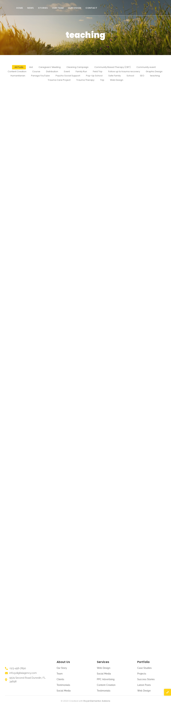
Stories (43, 8)
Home (19, 8)
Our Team (58, 8)
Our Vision (74, 8)
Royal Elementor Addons (96, 700)
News (30, 8)
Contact (91, 8)
